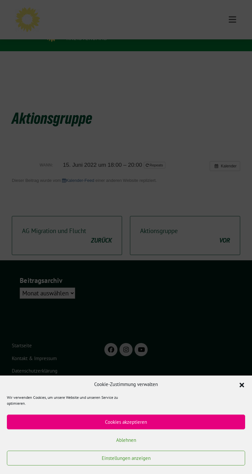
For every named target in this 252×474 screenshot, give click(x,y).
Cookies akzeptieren (126, 422)
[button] (242, 384)
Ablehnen (126, 440)
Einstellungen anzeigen (126, 458)
